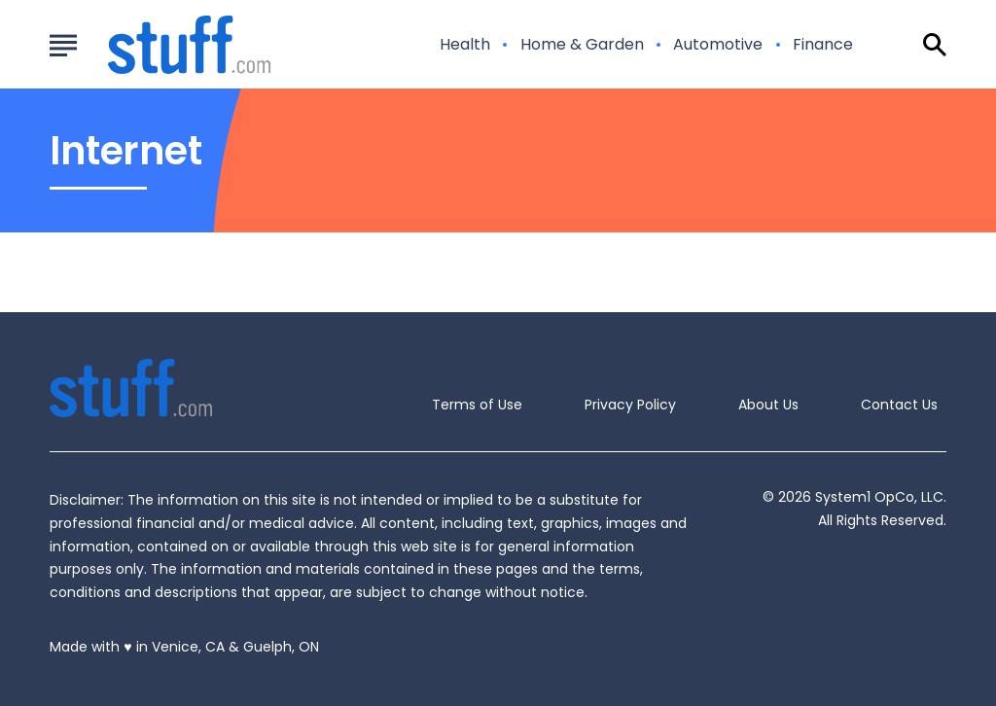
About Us (768, 404)
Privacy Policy (630, 404)
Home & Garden (582, 44)
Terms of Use (477, 404)
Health (465, 44)
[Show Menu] (63, 42)
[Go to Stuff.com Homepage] (165, 45)
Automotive (718, 44)
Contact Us (899, 404)
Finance (823, 44)
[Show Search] (934, 44)
